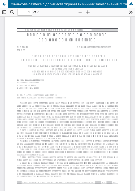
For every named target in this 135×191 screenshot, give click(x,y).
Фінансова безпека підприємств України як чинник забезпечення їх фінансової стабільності (73, 4)
